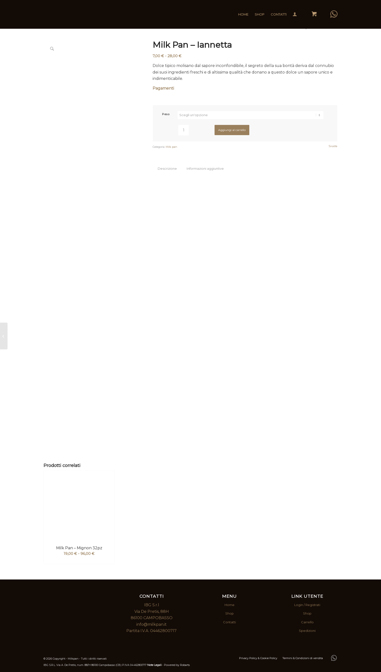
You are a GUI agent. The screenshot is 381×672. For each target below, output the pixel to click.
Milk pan (171, 147)
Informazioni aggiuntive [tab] (205, 168)
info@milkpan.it (151, 624)
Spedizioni (307, 631)
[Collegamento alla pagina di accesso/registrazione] (295, 14)
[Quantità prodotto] (183, 130)
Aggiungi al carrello (232, 130)
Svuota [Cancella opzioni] (333, 146)
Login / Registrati (307, 605)
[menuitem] (243, 14)
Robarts (185, 665)
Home (229, 605)
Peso (166, 114)
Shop (229, 613)
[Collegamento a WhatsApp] (334, 14)
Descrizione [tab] (167, 168)
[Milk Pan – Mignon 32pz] (4, 336)
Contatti (229, 622)
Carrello (307, 622)
